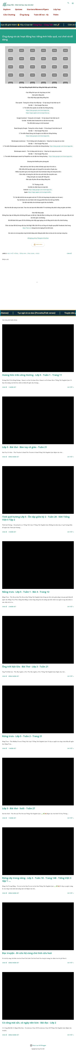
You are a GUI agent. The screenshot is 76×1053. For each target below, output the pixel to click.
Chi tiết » (70, 387)
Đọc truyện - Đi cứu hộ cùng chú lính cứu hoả (27, 953)
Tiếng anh (23, 253)
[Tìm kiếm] (68, 3)
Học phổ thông (13, 253)
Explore (5, 9)
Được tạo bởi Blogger (38, 1045)
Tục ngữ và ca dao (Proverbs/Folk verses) (39, 313)
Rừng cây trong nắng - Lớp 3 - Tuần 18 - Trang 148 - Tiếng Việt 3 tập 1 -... (36, 879)
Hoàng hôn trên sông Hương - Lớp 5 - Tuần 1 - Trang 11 (32, 374)
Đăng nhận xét (14, 457)
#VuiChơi (45, 238)
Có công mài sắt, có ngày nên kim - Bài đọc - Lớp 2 (29, 1022)
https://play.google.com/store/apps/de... (38, 110)
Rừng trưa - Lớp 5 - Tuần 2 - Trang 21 (22, 736)
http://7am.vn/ (27, 228)
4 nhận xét (12, 532)
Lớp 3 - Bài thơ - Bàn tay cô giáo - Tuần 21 (24, 447)
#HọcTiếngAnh (38, 238)
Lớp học (56, 9)
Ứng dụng (23, 14)
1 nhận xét (12, 387)
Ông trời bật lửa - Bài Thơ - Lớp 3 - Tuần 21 (25, 666)
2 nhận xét (12, 606)
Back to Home (38, 244)
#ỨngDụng (31, 238)
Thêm (54, 14)
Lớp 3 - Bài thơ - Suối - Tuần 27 (18, 808)
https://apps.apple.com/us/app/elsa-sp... (38, 113)
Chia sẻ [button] (69, 253)
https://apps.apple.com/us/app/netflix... (40, 192)
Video (37, 253)
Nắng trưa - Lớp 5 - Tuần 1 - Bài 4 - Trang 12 (25, 591)
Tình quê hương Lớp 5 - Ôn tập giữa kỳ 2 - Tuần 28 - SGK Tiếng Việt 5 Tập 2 (36, 518)
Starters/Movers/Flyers (37, 9)
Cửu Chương (8, 14)
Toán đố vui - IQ (40, 14)
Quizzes (17, 9)
